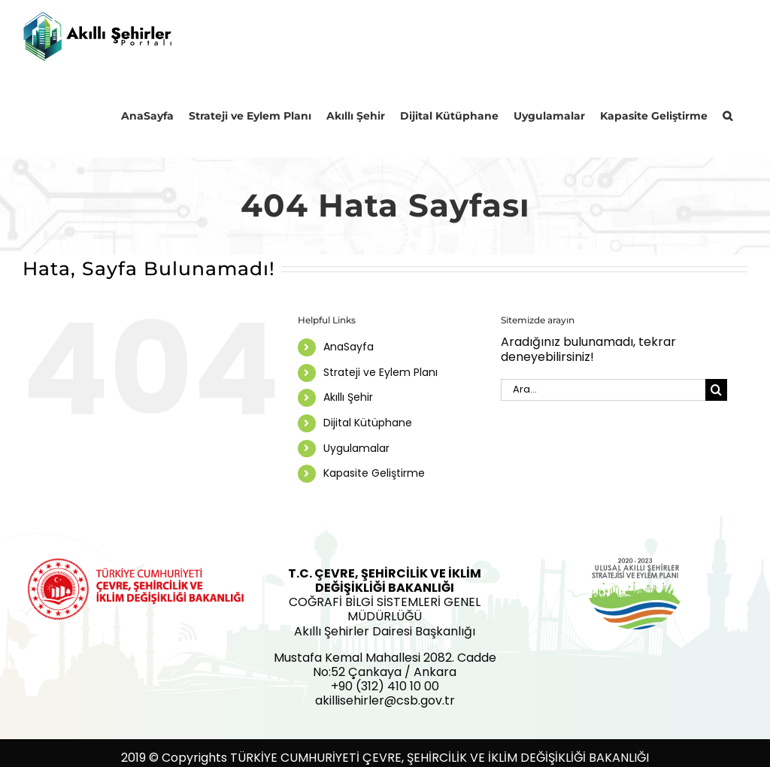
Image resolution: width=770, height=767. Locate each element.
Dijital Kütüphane (367, 423)
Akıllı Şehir (348, 397)
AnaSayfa (348, 347)
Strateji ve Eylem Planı (380, 372)
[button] (727, 115)
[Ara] (716, 390)
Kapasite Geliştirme (374, 473)
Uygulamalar (356, 448)
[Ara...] (603, 390)
